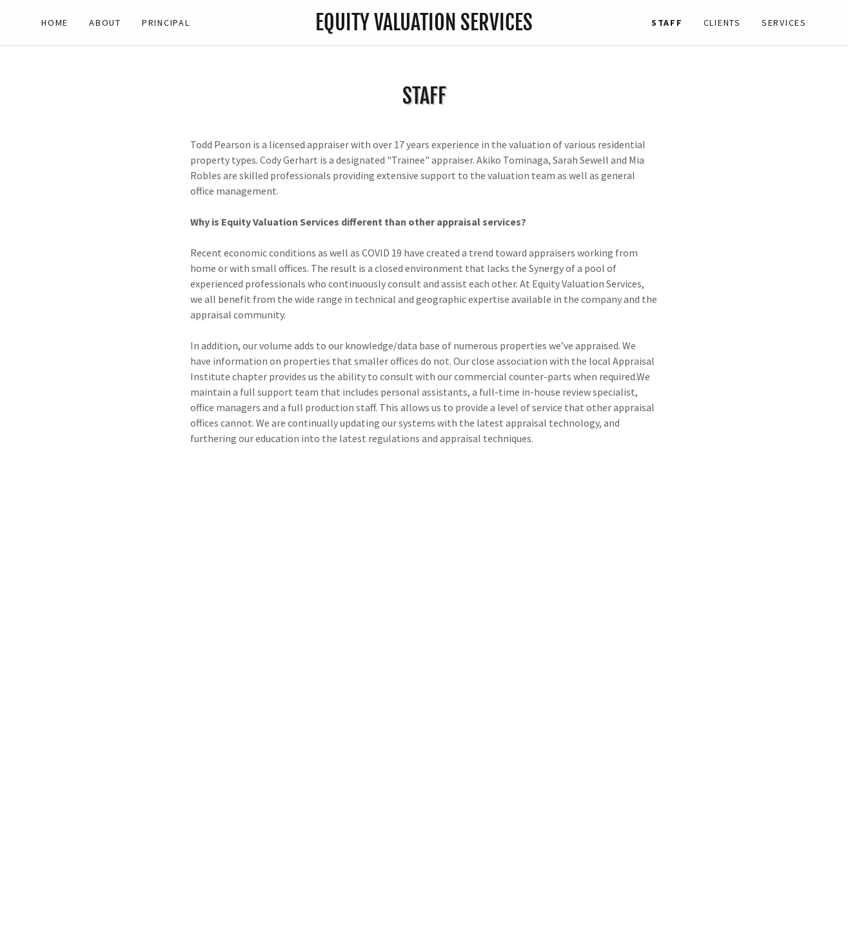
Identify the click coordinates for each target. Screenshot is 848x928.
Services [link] (784, 22)
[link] (424, 26)
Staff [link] (667, 22)
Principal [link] (166, 22)
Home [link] (54, 22)
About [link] (105, 22)
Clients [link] (722, 22)
